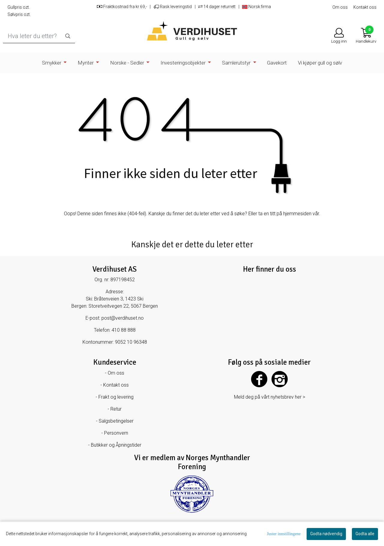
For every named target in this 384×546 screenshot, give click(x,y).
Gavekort (277, 63)
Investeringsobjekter (183, 63)
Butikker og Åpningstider (116, 445)
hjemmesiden (297, 213)
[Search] (39, 36)
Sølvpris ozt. (19, 14)
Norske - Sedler (127, 63)
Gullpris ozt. (19, 7)
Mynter (86, 63)
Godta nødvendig (326, 533)
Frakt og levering (116, 397)
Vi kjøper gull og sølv (320, 63)
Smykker (52, 63)
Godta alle (365, 533)
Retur (116, 409)
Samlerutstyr (237, 63)
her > (300, 397)
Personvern (116, 433)
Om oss (340, 7)
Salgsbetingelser (116, 421)
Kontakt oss (364, 7)
